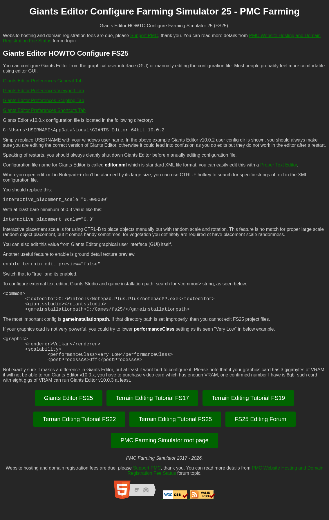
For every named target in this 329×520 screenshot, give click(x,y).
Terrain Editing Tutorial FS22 (79, 434)
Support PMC (144, 35)
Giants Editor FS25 (68, 413)
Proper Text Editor (278, 166)
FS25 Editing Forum (260, 434)
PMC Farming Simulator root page (164, 455)
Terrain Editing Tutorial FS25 (175, 434)
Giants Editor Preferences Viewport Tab (43, 90)
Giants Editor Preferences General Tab (43, 80)
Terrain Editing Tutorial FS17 (152, 413)
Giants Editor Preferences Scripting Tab (43, 100)
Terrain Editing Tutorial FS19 (248, 413)
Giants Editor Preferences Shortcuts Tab (44, 110)
